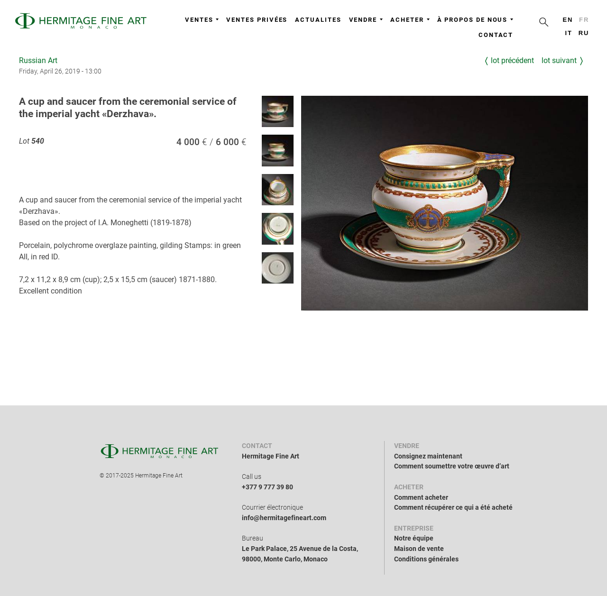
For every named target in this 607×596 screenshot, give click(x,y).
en (567, 19)
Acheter (409, 19)
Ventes (202, 19)
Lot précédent (512, 60)
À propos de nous (475, 19)
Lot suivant (559, 60)
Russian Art (38, 60)
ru (584, 33)
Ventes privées (256, 19)
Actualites (318, 19)
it (568, 33)
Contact (495, 34)
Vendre (366, 19)
